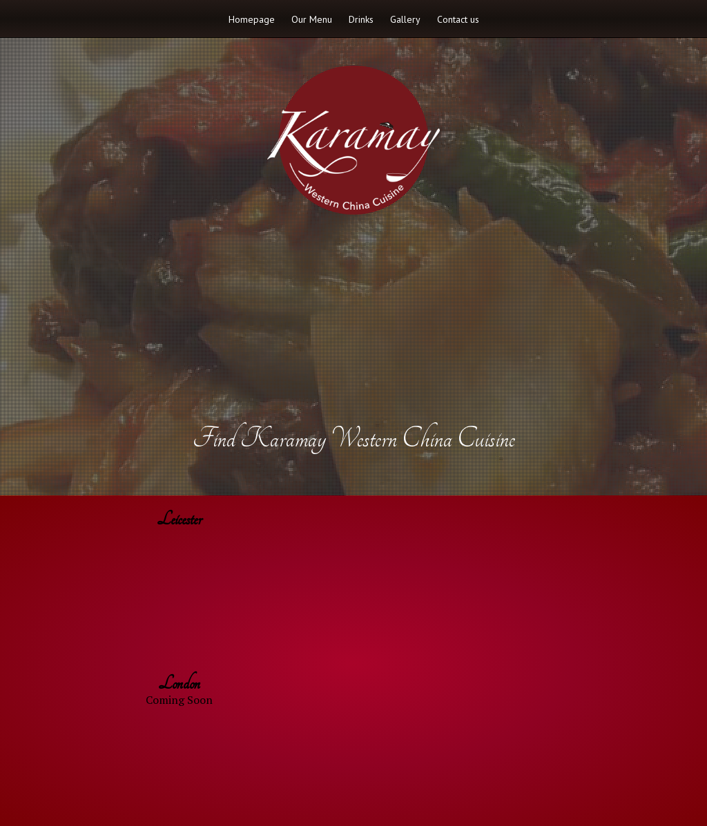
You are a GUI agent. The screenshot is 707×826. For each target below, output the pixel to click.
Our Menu (311, 19)
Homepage (252, 19)
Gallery (405, 19)
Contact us (458, 19)
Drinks (361, 19)
